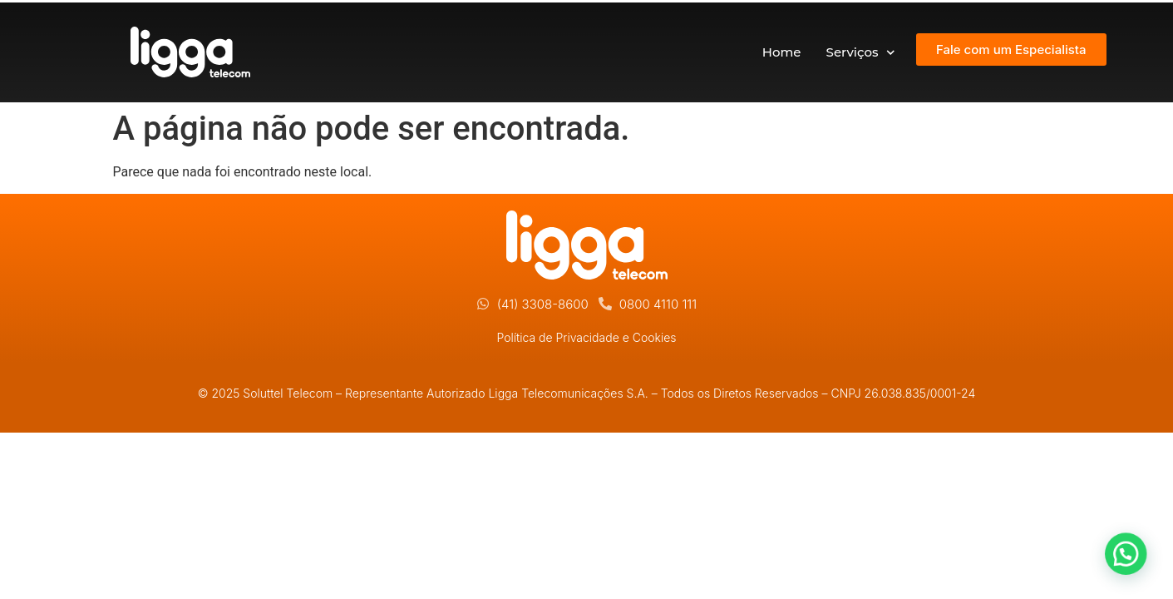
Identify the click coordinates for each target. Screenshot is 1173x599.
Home (781, 52)
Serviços (860, 53)
